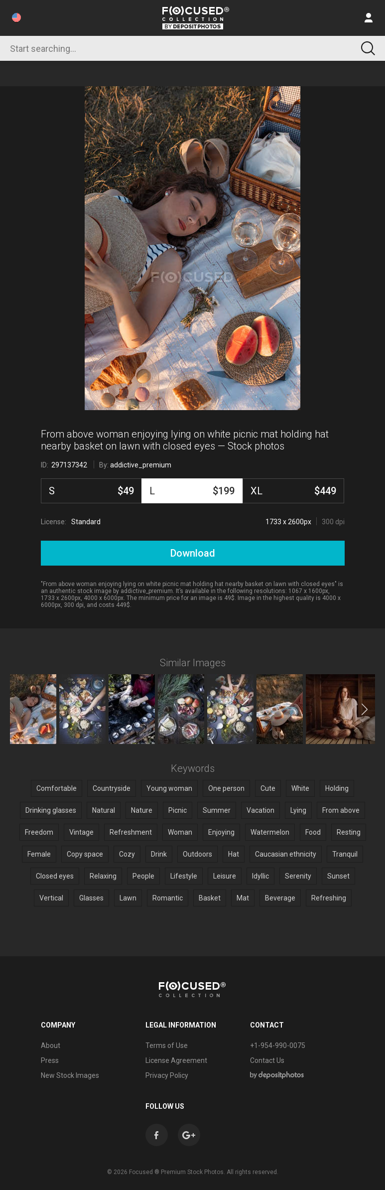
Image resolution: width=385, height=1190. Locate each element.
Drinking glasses (50, 810)
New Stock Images (70, 1075)
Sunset (338, 876)
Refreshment (131, 832)
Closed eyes (55, 876)
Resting (349, 832)
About (50, 1045)
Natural (103, 810)
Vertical (51, 898)
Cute (267, 788)
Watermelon (270, 832)
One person (226, 788)
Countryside (111, 788)
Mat (243, 898)
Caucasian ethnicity (285, 854)
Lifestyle (183, 876)
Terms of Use (166, 1045)
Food (313, 832)
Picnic (177, 810)
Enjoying (221, 832)
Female (39, 854)
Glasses (91, 898)
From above (341, 810)
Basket (210, 898)
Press (50, 1060)
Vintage (81, 832)
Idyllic (260, 876)
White (300, 788)
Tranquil (345, 854)
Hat (233, 854)
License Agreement (176, 1060)
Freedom (39, 832)
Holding (337, 788)
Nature (141, 810)
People (143, 876)
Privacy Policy (166, 1075)
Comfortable (56, 788)
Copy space (85, 854)
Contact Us (267, 1060)
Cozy (127, 854)
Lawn (128, 898)
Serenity (298, 876)
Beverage (280, 898)
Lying (298, 810)
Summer (217, 810)
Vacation (260, 810)
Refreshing (328, 898)
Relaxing (103, 876)
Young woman (169, 788)
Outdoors (197, 854)
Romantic (167, 898)
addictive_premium (140, 465)
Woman (180, 832)
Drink (159, 854)
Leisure (224, 876)
